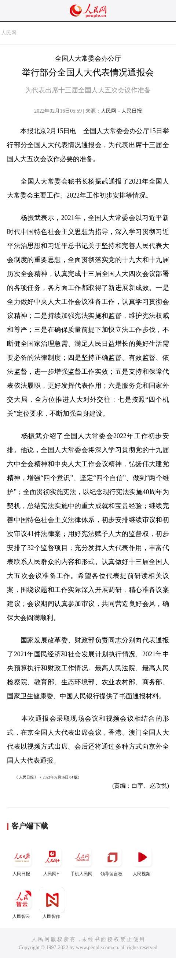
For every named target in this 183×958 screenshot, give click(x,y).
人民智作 (52, 903)
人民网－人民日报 (121, 111)
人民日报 (22, 860)
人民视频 (142, 860)
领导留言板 (112, 860)
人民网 (9, 33)
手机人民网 (82, 860)
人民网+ (52, 860)
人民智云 (22, 903)
